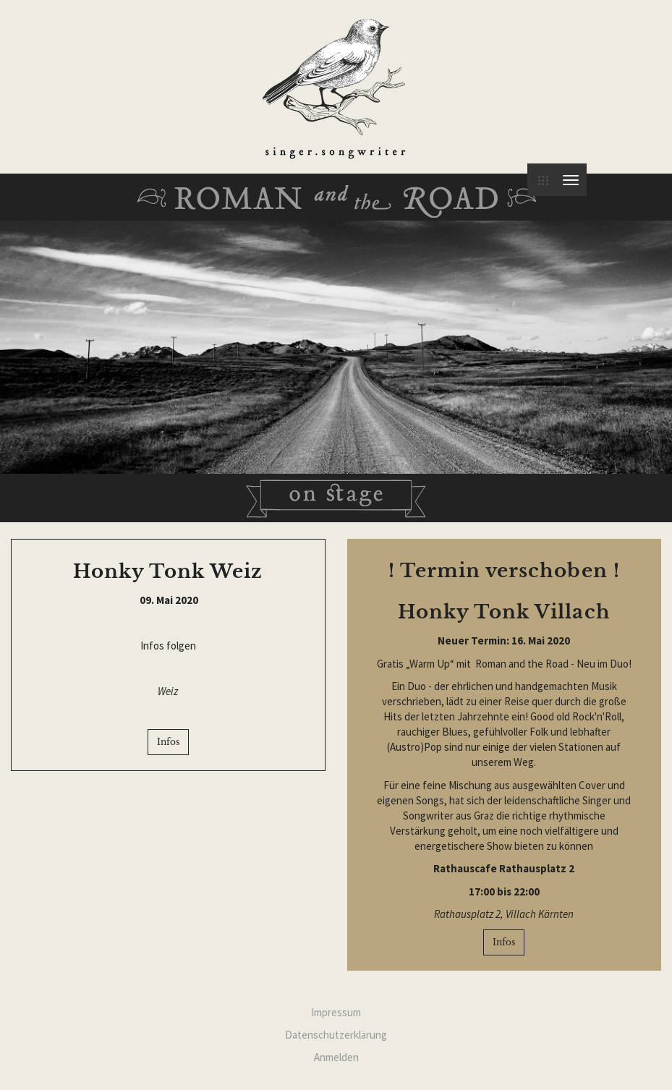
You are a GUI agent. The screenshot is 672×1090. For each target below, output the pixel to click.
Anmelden (336, 1057)
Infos (168, 741)
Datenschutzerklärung (336, 1035)
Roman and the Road (336, 201)
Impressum (336, 1012)
